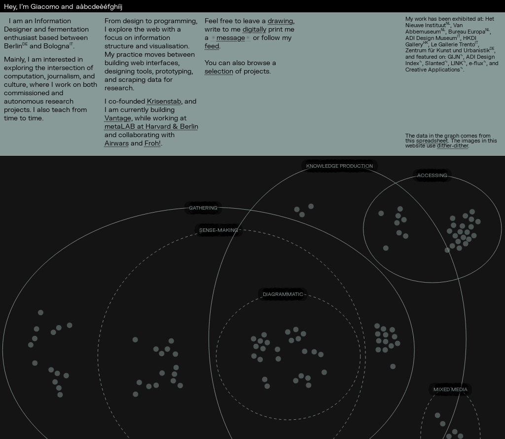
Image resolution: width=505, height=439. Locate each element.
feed (212, 45)
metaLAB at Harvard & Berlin (151, 126)
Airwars (117, 143)
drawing (280, 20)
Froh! (152, 143)
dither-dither (452, 145)
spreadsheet (432, 140)
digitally (254, 29)
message (230, 37)
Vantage (118, 117)
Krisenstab (164, 101)
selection (219, 71)
